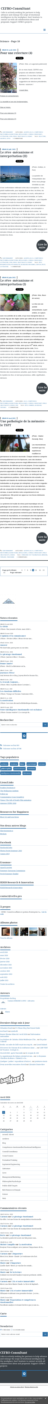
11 (36, 570)
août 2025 (3, 977)
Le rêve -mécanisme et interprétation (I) (16, 282)
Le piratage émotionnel (11, 654)
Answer (3, 645)
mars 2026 (4, 955)
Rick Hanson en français (11, 1190)
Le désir (4, 626)
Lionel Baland (41, 1044)
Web (16, 405)
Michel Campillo (7, 1244)
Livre (11, 136)
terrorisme (10, 557)
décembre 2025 (6, 965)
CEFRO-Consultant (15, 8)
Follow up (4, 794)
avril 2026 (4, 952)
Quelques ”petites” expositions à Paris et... (16, 1061)
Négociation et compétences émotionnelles (18, 1301)
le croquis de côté (32, 1053)
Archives (27, 132)
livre (22, 764)
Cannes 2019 (4, 854)
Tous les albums (6, 938)
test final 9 (4, 1031)
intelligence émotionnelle (10, 773)
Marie (3, 1263)
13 (43, 570)
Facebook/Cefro (6, 847)
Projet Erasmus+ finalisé (9, 874)
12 (40, 570)
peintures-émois (41, 1061)
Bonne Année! (6, 663)
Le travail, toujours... (10, 682)
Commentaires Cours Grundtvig (12, 797)
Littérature (4, 136)
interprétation (5, 264)
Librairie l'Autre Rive (37, 1064)
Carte (3, 1313)
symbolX (14, 1031)
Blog (32, 132)
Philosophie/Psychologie (11, 1181)
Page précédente (9, 570)
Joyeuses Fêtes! (7, 672)
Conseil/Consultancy (35, 134)
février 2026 (4, 958)
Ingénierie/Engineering (11, 1164)
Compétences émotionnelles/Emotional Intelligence (21, 1147)
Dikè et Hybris (5, 107)
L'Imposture (17, 1253)
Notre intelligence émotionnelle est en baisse (21, 709)
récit (43, 264)
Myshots (3, 834)
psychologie (31, 764)
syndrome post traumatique (31, 555)
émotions (31, 768)
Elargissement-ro (6, 831)
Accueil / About (8, 1134)
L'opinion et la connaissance (13, 635)
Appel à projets (6, 867)
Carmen (3, 1216)
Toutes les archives (7, 984)
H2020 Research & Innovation (11, 887)
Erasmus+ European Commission (12, 870)
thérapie (3, 557)
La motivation (6, 700)
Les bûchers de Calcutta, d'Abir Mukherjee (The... (18, 1039)
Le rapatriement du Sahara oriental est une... (16, 1056)
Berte (2, 1235)
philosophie (6, 768)
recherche (38, 405)
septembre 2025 (6, 974)
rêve (40, 262)
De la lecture (16, 1272)
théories (3, 407)
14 (4, 572)
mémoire (44, 555)
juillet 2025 (4, 980)
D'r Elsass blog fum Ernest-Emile (27, 1028)
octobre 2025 (5, 971)
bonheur (14, 764)
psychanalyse (15, 264)
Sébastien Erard (6, 1028)
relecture (42, 136)
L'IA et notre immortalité (23, 1281)
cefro (9, 138)
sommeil (31, 405)
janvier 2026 (4, 962)
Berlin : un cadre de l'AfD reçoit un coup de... (16, 1044)
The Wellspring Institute (9, 791)
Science (29, 136)
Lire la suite (42, 246)
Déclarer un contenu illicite (17, 1387)
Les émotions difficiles (10, 691)
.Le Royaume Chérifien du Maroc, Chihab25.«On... (23, 1057)
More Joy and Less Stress (9, 817)
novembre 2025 (6, 968)
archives (3, 138)
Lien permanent (6, 132)
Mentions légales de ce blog (31, 1387)
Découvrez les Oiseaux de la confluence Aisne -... (18, 1048)
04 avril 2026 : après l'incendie (11, 1053)
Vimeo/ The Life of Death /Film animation (15, 800)
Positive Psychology (7, 787)
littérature (4, 266)
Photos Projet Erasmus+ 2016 (11, 851)
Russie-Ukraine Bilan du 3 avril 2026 (13, 1034)
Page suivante (16, 572)
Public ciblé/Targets (20, 136)
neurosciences (19, 768)
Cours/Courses (7, 1156)
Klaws (7, 1012)
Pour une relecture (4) (16, 53)
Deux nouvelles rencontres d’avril (13, 1064)
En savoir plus (30, 1402)
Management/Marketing (11, 1177)
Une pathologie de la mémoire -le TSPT (23, 423)
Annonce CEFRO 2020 (8, 803)
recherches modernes (28, 264)
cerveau (38, 264)
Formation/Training (9, 1160)
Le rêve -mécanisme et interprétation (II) (16, 154)
